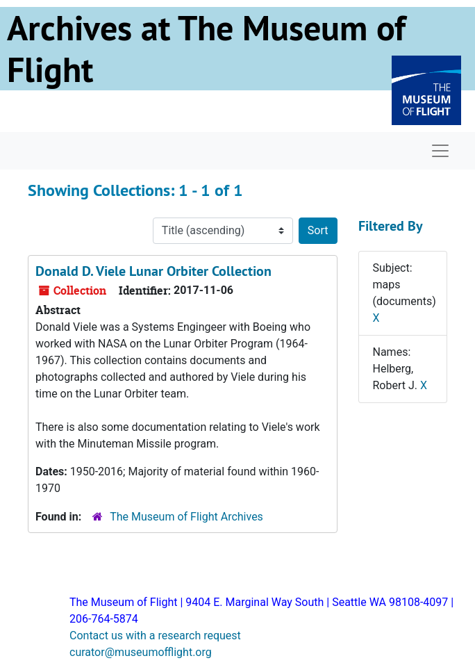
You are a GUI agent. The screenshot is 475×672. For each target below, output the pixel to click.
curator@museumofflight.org (140, 652)
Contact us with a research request (155, 635)
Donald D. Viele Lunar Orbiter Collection (153, 271)
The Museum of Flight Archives (186, 516)
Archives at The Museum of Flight (206, 48)
